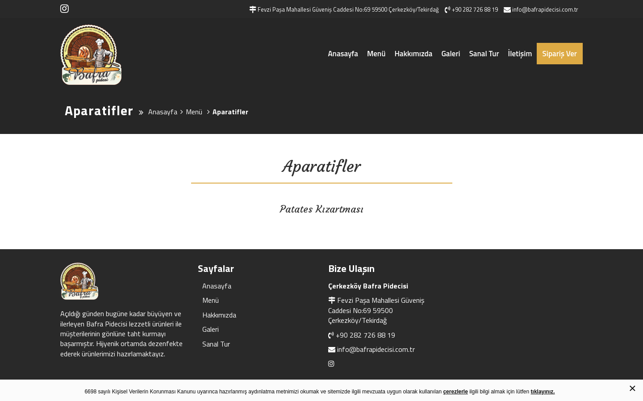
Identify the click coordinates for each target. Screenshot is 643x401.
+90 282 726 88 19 (365, 335)
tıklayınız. (543, 391)
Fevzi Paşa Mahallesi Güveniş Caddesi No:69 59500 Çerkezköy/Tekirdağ (376, 310)
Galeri (450, 53)
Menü (376, 53)
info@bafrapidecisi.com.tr (376, 349)
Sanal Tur (484, 53)
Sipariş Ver (560, 53)
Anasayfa (343, 53)
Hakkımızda (413, 53)
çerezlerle (455, 391)
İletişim (520, 53)
